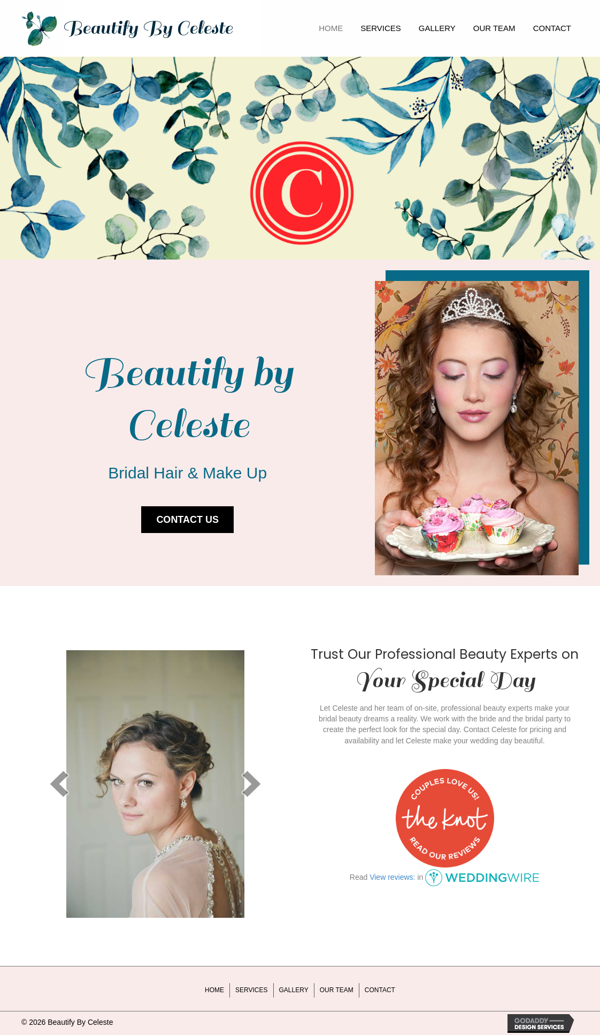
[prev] (59, 783)
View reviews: (392, 877)
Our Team (336, 990)
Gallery (294, 990)
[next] (252, 783)
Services (251, 990)
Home (214, 990)
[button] (187, 519)
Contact (380, 990)
